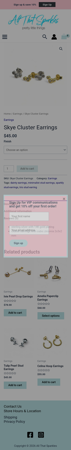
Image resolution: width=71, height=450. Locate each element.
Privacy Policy (14, 422)
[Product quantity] (9, 168)
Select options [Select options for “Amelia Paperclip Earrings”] (51, 315)
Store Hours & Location (22, 411)
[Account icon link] (54, 37)
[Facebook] (30, 434)
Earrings (17, 113)
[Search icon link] (45, 37)
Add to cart (27, 168)
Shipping (10, 417)
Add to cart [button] (15, 312)
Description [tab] (11, 204)
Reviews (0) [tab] (11, 218)
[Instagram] (41, 434)
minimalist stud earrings (41, 182)
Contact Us (13, 406)
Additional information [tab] (18, 211)
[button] (61, 48)
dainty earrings (18, 182)
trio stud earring (28, 187)
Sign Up (47, 4)
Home (7, 113)
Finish (7, 141)
